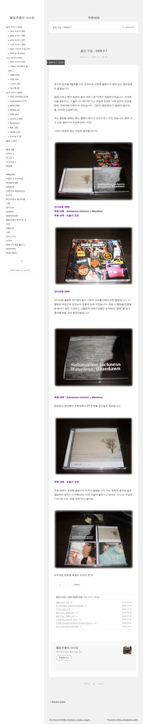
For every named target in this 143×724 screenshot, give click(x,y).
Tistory (119, 720)
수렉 (8, 203)
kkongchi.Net (12, 183)
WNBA (14, 110)
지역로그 (10, 153)
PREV (86, 683)
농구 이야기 (14, 92)
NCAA (14, 123)
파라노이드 (11, 236)
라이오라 (10, 207)
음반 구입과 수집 (19, 49)
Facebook (71, 720)
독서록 (14, 88)
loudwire (10, 211)
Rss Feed (53, 720)
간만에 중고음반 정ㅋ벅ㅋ (67, 619)
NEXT (100, 683)
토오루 (9, 195)
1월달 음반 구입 (62, 602)
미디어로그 (11, 162)
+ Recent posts (58, 702)
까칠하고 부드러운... (15, 178)
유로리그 (16, 119)
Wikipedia (10, 174)
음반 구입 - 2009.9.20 (65, 613)
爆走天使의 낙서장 (22, 17)
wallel (135, 720)
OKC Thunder (18, 96)
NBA (14, 105)
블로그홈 (10, 149)
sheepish (10, 187)
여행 (13, 79)
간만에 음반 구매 (63, 609)
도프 (8, 224)
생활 (14, 75)
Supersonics (18, 101)
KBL (13, 127)
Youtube (79, 720)
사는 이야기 (14, 58)
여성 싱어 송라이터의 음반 (67, 626)
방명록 (9, 166)
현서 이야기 (17, 62)
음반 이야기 (17, 35)
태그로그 (10, 158)
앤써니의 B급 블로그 (15, 244)
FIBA (14, 114)
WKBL (14, 132)
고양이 (15, 84)
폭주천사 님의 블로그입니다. (69, 652)
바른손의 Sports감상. (15, 191)
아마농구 (15, 136)
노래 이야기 (17, 44)
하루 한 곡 (17, 53)
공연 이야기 (17, 40)
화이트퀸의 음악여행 (15, 199)
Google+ (87, 720)
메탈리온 (10, 228)
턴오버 (9, 240)
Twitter (63, 720)
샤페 (8, 232)
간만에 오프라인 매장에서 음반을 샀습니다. (74, 623)
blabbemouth (12, 216)
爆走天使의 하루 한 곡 (16, 220)
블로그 (11, 141)
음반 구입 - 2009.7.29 (65, 616)
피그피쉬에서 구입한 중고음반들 (70, 606)
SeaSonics (11, 249)
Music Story (11, 253)
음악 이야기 (14, 27)
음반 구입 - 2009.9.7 (62, 27)
